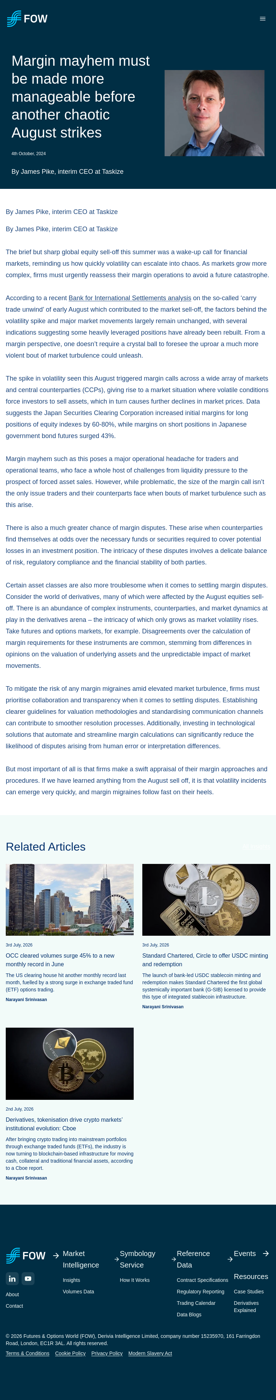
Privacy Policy (107, 1353)
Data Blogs (189, 1314)
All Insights (256, 846)
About (12, 1294)
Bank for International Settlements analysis (130, 298)
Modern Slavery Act (150, 1353)
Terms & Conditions (27, 1353)
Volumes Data (78, 1291)
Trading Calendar (196, 1303)
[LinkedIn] (12, 1278)
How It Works (135, 1280)
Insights (71, 1280)
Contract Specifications (202, 1280)
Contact (14, 1306)
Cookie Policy (70, 1353)
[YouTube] (28, 1278)
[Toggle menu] (263, 19)
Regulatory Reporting (200, 1291)
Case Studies (249, 1291)
